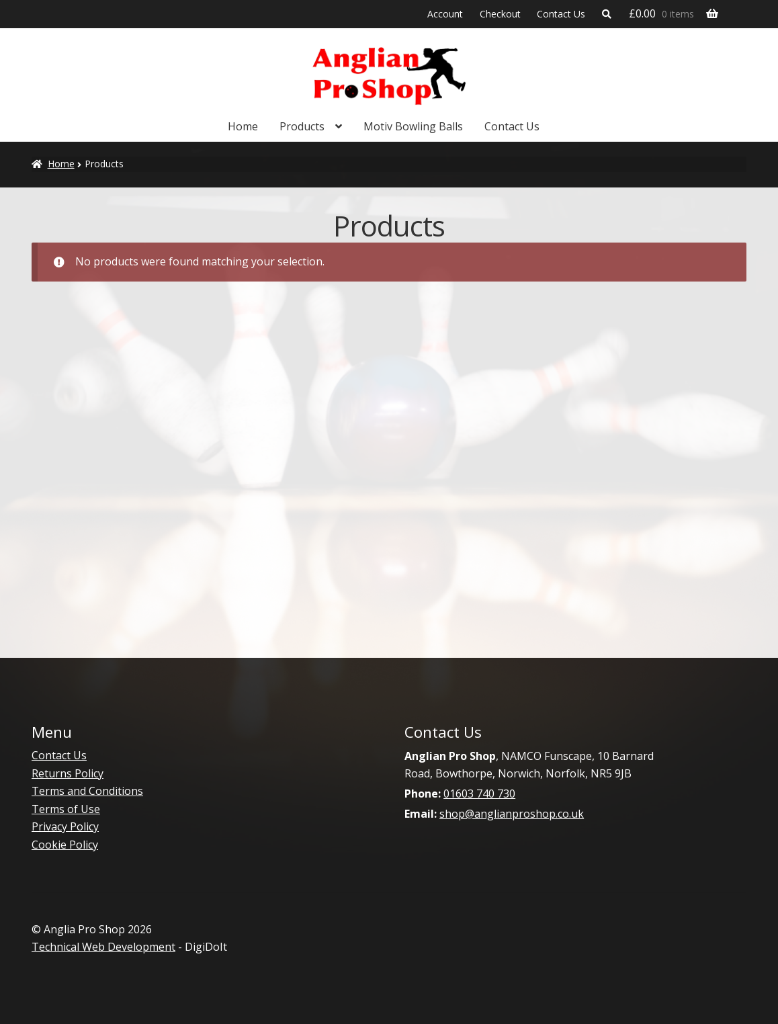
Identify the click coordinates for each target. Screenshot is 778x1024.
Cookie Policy (65, 844)
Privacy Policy (65, 826)
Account (445, 13)
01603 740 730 (479, 793)
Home (243, 126)
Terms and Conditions (87, 790)
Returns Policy (67, 773)
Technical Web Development (103, 946)
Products (302, 126)
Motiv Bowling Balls (413, 126)
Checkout (500, 13)
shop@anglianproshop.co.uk (511, 813)
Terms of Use (66, 809)
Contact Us (561, 13)
